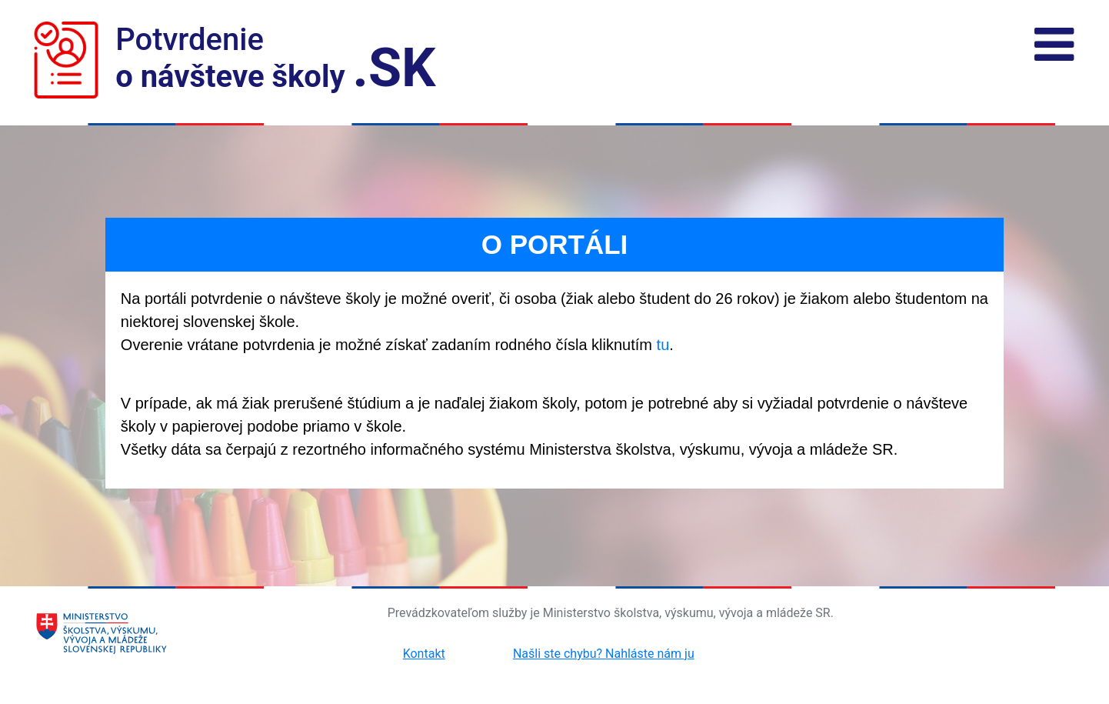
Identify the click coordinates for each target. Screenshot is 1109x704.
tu (663, 344)
